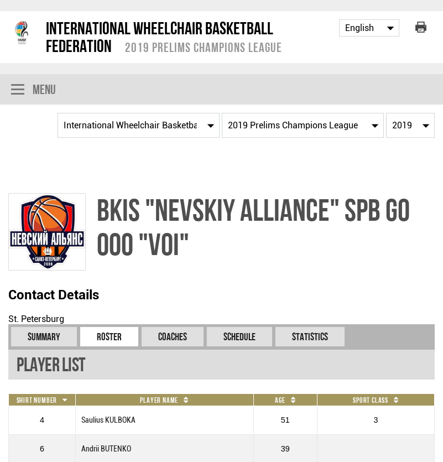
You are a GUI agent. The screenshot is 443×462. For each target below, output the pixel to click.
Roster (109, 336)
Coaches (172, 336)
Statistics (310, 336)
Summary (44, 336)
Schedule (239, 336)
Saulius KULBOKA (108, 420)
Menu (33, 90)
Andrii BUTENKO (106, 449)
